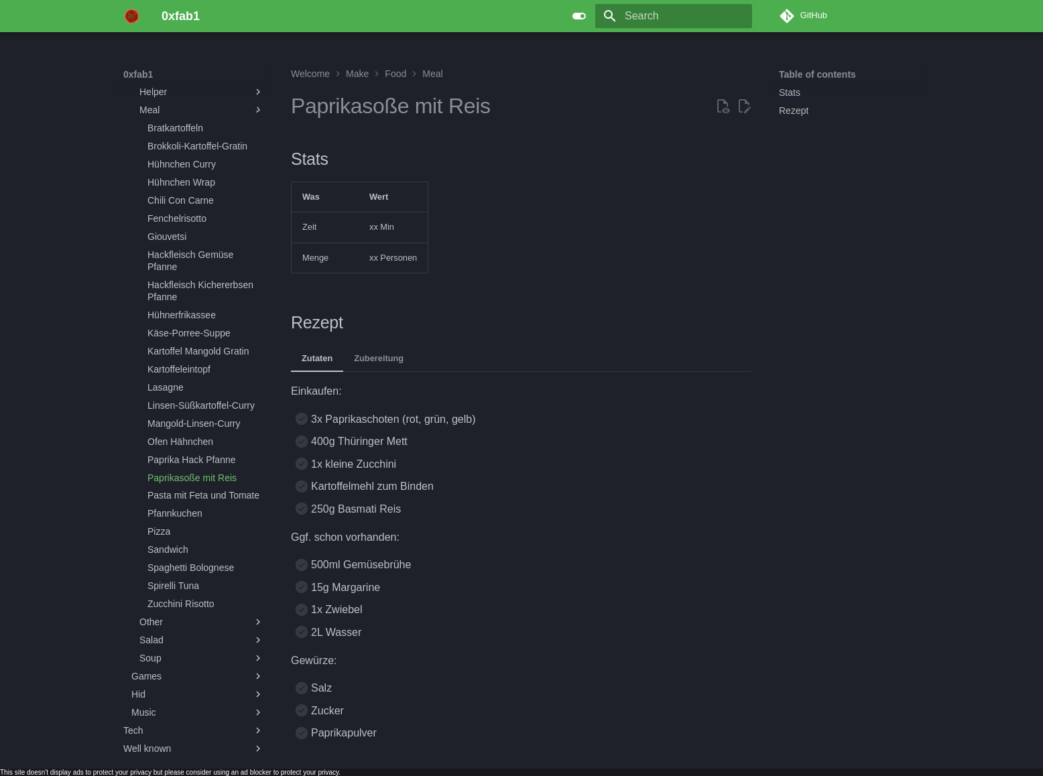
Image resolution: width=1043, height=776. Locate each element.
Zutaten (317, 358)
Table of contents (817, 74)
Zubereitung (379, 358)
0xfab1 (138, 74)
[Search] (673, 16)
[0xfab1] (131, 16)
